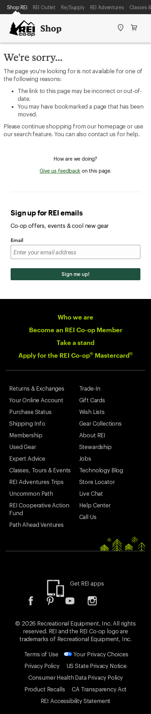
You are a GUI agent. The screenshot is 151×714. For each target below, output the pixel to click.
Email (17, 240)
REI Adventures (107, 7)
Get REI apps (87, 583)
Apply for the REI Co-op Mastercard (75, 355)
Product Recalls (44, 689)
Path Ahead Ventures (36, 524)
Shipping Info (27, 423)
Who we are (75, 317)
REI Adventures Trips (36, 481)
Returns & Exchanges (36, 388)
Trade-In (90, 388)
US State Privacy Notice (96, 665)
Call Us (88, 516)
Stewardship (95, 446)
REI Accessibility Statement (76, 700)
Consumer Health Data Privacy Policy (75, 677)
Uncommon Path (31, 493)
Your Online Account (36, 400)
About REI (92, 435)
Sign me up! (75, 274)
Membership (25, 435)
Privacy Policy (41, 665)
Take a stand (75, 342)
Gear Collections (100, 423)
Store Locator (97, 481)
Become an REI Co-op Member (75, 330)
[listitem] (36, 603)
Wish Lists (92, 411)
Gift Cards (92, 400)
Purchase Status (30, 411)
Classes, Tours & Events (40, 470)
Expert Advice (27, 458)
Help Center (95, 505)
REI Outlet (44, 7)
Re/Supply (73, 7)
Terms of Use (41, 654)
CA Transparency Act (99, 689)
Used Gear (22, 446)
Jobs (85, 458)
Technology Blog (101, 470)
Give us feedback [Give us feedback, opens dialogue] (60, 171)
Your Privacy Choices (96, 654)
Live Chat (91, 493)
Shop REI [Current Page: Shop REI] (17, 7)
